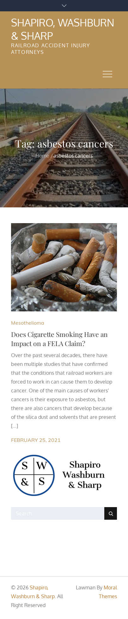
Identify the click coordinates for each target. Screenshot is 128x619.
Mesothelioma (27, 323)
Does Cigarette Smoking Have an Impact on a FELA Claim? (59, 339)
